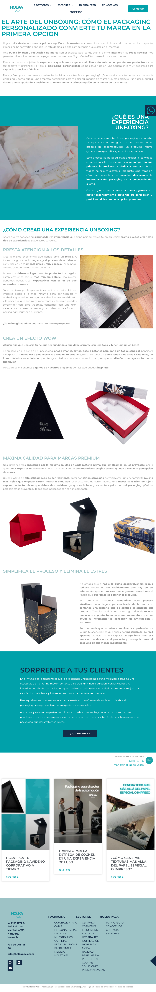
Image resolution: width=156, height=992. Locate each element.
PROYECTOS (42, 5)
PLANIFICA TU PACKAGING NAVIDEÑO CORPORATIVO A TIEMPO (25, 863)
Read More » (12, 877)
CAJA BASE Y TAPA (65, 922)
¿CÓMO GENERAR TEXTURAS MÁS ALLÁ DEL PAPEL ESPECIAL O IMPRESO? (129, 863)
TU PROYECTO (87, 5)
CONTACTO (112, 929)
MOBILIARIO (89, 944)
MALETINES (61, 955)
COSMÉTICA (89, 926)
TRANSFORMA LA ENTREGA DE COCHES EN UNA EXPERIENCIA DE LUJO (77, 856)
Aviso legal (86, 987)
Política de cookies (124, 987)
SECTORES (65, 5)
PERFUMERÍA (90, 955)
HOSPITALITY (90, 937)
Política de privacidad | (104, 987)
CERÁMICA (88, 922)
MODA (86, 948)
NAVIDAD (88, 951)
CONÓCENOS (110, 5)
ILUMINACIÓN (90, 940)
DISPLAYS (60, 933)
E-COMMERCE (90, 929)
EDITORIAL (88, 933)
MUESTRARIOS (63, 937)
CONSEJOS (75, 12)
